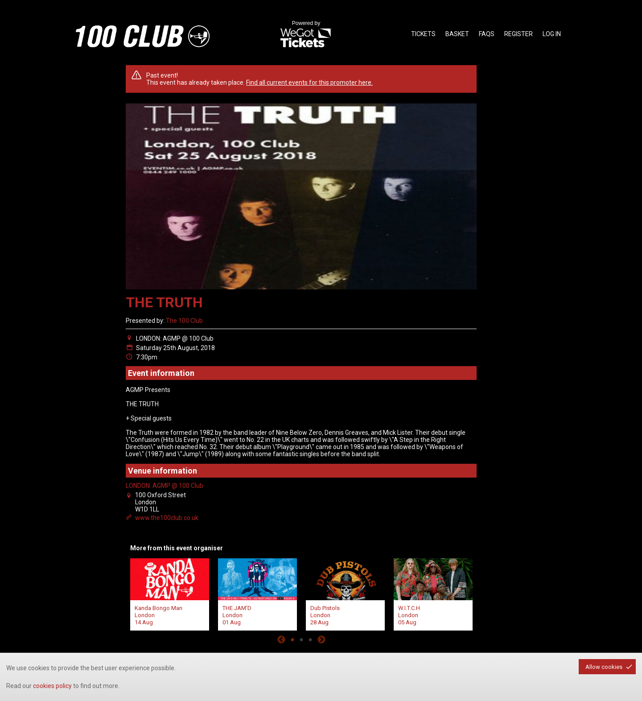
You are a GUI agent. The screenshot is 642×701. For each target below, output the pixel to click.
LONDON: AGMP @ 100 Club (164, 485)
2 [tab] (301, 639)
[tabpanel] (170, 593)
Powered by (305, 34)
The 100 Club (184, 320)
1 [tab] (292, 639)
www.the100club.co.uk (166, 517)
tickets (423, 36)
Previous (281, 639)
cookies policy (52, 685)
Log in (552, 36)
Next (321, 639)
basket (457, 36)
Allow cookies (603, 667)
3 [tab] (310, 639)
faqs (486, 36)
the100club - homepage (143, 36)
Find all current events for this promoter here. (309, 82)
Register (518, 36)
